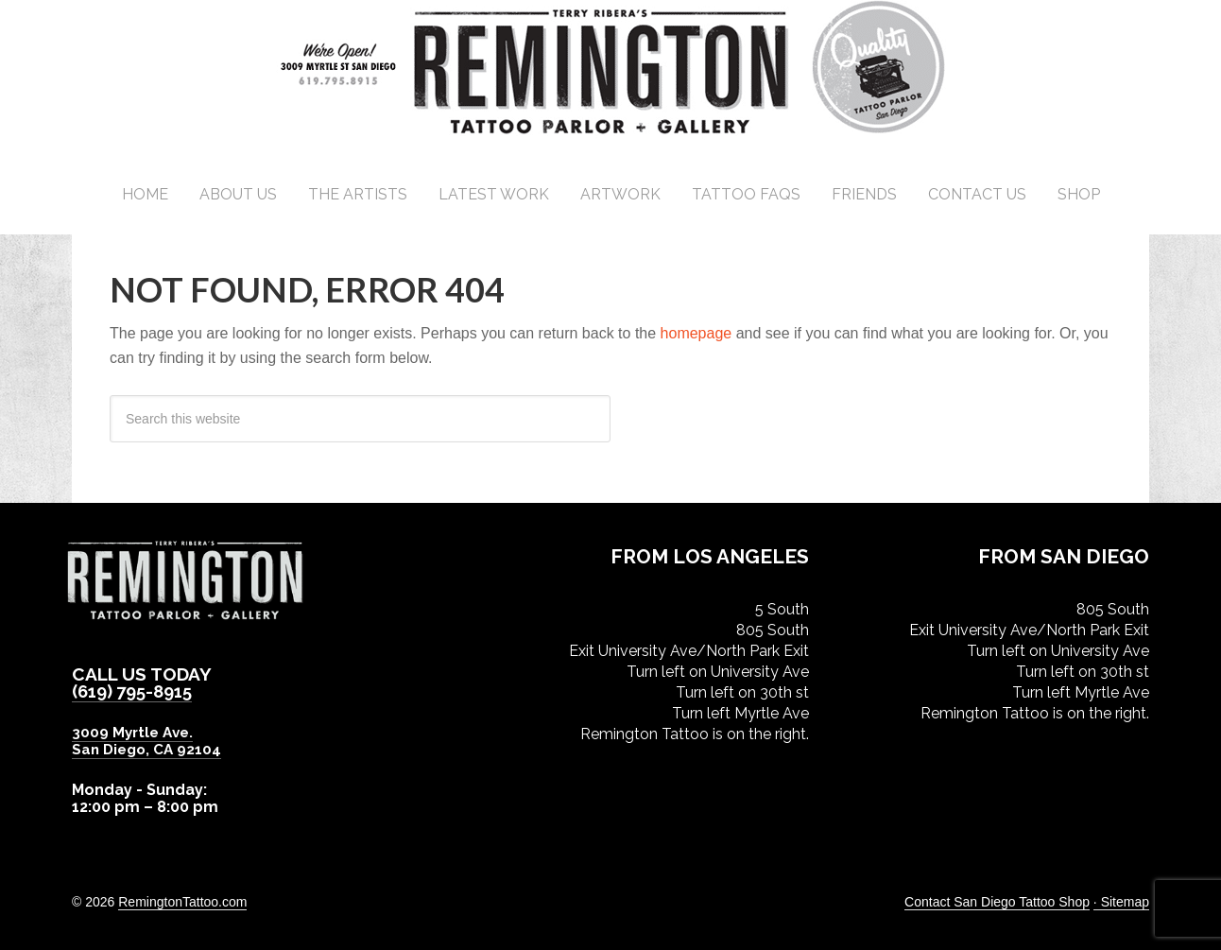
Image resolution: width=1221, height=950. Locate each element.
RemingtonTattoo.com (182, 900)
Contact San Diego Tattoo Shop (997, 900)
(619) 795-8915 (136, 691)
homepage (696, 333)
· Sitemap (1121, 900)
